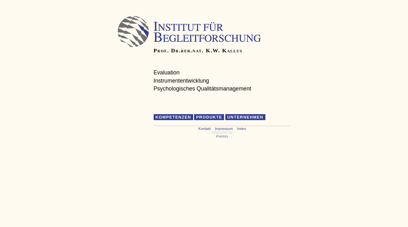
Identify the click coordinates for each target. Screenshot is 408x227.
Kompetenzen (173, 117)
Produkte (209, 117)
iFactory (222, 136)
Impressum (224, 129)
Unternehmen (245, 117)
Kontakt (204, 129)
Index (241, 129)
